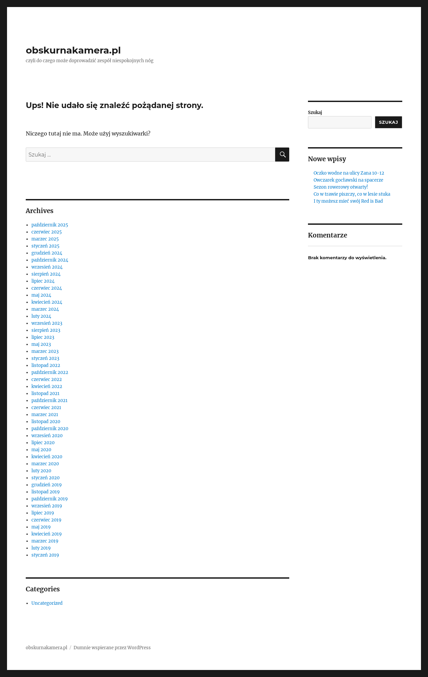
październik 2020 (49, 428)
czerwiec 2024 (46, 288)
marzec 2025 (45, 239)
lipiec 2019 (42, 513)
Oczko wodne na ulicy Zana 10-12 (349, 173)
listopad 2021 (45, 393)
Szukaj (315, 112)
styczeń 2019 (45, 555)
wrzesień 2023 (46, 323)
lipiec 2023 (42, 337)
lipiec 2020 (43, 443)
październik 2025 (49, 225)
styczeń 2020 (45, 478)
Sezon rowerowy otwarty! (341, 187)
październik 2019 (49, 499)
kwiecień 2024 (46, 302)
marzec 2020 (45, 464)
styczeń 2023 (45, 358)
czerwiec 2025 (46, 232)
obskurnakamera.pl (73, 50)
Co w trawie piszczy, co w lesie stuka (352, 194)
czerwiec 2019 (46, 520)
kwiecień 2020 (46, 457)
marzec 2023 (45, 351)
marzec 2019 (45, 541)
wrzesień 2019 (46, 506)
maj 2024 (41, 295)
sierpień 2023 (45, 330)
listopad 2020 (45, 421)
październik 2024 (49, 260)
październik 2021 (49, 400)
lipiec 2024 (43, 281)
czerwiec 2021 (46, 407)
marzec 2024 (45, 309)
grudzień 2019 (46, 485)
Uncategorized (47, 603)
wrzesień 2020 (47, 436)
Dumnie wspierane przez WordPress (112, 648)
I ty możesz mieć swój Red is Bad (348, 201)
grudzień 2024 (46, 253)
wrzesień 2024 (47, 267)
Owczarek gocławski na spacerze (348, 180)
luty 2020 (41, 471)
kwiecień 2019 (46, 534)
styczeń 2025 (45, 246)
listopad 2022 (45, 365)
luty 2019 (41, 548)
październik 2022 (49, 372)
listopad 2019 (45, 492)
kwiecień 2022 (46, 386)
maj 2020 (41, 450)
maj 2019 (41, 527)
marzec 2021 (44, 414)
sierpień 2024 (46, 274)
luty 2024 (41, 316)
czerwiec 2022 (46, 379)
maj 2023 (41, 344)
